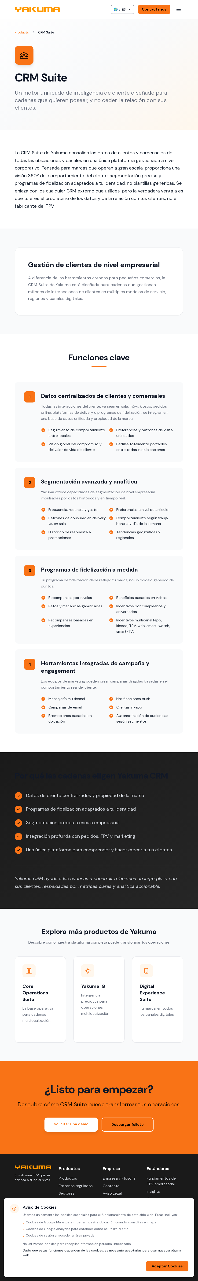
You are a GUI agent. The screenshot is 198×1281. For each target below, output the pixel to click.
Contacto (111, 1185)
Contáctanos (154, 9)
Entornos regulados (76, 1185)
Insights (153, 1191)
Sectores (66, 1193)
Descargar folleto (127, 1124)
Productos (68, 1178)
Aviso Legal (112, 1193)
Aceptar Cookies (167, 1266)
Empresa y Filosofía (119, 1178)
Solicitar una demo (71, 1124)
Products (22, 32)
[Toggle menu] (178, 9)
